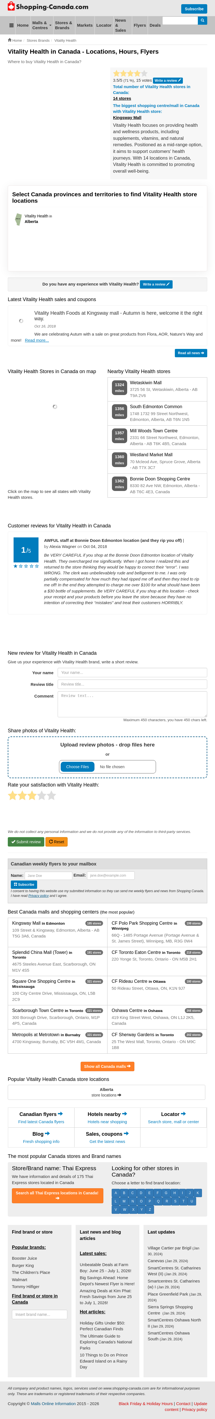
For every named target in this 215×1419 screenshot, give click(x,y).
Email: (79, 875)
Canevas (168, 1260)
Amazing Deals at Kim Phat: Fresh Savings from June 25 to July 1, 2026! (106, 1296)
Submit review (26, 842)
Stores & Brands (63, 25)
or (107, 757)
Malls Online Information (53, 1403)
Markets (85, 25)
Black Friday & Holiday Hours (146, 1403)
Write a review (156, 284)
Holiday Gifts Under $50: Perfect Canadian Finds (102, 1326)
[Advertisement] (108, 84)
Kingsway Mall (127, 117)
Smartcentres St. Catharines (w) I (174, 1284)
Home (23, 25)
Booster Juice (24, 1258)
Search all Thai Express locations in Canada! (57, 1195)
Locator (104, 25)
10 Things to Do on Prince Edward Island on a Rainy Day (104, 1361)
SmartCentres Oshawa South (169, 1336)
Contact (183, 1403)
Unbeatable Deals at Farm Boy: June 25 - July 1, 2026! (105, 1267)
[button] (11, 25)
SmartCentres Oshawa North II (174, 1323)
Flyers (140, 25)
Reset (56, 842)
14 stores (122, 98)
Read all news (191, 353)
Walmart (19, 1279)
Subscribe (194, 9)
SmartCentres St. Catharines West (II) (174, 1271)
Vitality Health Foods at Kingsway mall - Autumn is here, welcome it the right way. (118, 315)
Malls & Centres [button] (42, 25)
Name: (17, 875)
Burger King (23, 1265)
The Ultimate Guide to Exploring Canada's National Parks (106, 1342)
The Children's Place (31, 1272)
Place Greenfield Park (175, 1297)
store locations (106, 1092)
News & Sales (120, 25)
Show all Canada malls (107, 1066)
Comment (43, 696)
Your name (42, 672)
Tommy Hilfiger (25, 1286)
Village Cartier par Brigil (173, 1251)
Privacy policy (38, 896)
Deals (155, 25)
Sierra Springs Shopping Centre (170, 1309)
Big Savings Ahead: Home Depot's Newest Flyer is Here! (107, 1280)
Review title (41, 684)
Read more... (37, 340)
